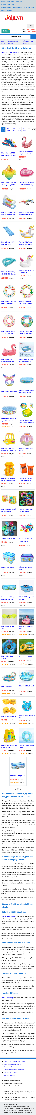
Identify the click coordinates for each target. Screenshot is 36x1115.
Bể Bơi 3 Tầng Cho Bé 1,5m (7, 568)
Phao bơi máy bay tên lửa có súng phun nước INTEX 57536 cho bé (26, 214)
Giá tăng (19, 129)
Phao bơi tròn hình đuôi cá (9, 391)
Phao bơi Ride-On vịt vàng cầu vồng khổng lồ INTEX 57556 (8, 184)
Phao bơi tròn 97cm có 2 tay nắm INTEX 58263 (26, 332)
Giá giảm (24, 129)
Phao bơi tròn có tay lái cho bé (26, 449)
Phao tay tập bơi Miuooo (8, 716)
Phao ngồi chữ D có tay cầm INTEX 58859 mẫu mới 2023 (8, 273)
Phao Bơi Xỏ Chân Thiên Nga (26, 627)
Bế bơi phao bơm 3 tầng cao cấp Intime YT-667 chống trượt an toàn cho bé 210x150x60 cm (26, 361)
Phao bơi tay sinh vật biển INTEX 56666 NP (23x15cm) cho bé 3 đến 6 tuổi (9, 510)
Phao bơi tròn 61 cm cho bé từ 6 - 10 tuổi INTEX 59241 (8, 303)
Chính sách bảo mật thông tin (12, 1064)
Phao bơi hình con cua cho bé (27, 717)
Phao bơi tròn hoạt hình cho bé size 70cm (26, 510)
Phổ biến (3, 129)
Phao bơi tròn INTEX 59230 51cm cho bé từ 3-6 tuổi (27, 303)
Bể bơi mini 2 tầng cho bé (17, 775)
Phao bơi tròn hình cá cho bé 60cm (26, 746)
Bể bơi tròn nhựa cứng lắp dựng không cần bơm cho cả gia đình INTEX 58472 (26, 392)
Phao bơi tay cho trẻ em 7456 (8, 627)
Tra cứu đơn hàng (28, 7)
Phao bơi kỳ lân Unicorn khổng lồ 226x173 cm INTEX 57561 (26, 243)
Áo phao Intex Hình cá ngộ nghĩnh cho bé (9, 746)
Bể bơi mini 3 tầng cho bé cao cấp (26, 598)
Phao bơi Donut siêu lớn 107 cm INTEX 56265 (8, 332)
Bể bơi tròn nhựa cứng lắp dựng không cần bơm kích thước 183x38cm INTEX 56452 (9, 420)
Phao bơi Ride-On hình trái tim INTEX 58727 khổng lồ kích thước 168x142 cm (26, 184)
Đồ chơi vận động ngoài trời (13, 42)
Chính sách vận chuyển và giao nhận (14, 1061)
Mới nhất (14, 129)
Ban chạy (8, 129)
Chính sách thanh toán (10, 1067)
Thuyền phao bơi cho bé (8, 538)
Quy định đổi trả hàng (7, 4)
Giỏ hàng (5, 31)
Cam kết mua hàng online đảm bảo (11, 7)
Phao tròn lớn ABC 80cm (26, 657)
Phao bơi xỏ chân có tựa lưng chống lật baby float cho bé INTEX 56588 (26, 421)
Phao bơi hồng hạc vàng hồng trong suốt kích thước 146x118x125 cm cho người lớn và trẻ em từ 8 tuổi (27, 153)
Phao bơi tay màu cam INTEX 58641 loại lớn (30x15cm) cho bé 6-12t (26, 479)
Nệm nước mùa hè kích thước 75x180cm (8, 243)
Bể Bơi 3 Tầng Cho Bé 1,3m (25, 568)
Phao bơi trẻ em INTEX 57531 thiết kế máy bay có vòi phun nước (9, 154)
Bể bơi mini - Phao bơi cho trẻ (28, 42)
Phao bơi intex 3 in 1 (7, 686)
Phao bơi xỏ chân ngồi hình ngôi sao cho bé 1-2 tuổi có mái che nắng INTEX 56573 (8, 450)
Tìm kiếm (30, 25)
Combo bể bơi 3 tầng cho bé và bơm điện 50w (8, 598)
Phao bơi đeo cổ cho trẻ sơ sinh (8, 657)
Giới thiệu (10, 10)
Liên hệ (3, 10)
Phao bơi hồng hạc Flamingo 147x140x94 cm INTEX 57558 (9, 361)
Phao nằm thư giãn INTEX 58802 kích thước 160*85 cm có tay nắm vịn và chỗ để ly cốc (8, 214)
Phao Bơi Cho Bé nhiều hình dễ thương (25, 540)
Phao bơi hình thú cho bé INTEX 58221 (26, 271)
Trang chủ (3, 42)
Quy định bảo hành (9, 1075)
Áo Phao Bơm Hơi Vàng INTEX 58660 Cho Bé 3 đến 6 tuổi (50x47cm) (8, 479)
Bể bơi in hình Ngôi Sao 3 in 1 (26, 687)
